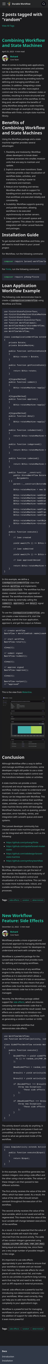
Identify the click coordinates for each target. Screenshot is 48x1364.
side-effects (14, 900)
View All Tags (8, 25)
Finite (8, 269)
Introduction (8, 1356)
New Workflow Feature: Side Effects (23, 918)
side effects (18, 1002)
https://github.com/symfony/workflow (24, 860)
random (25, 900)
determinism (37, 900)
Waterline (26, 692)
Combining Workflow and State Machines (23, 42)
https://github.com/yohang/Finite (22, 842)
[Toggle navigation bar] (4, 4)
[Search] (43, 4)
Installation (7, 1360)
